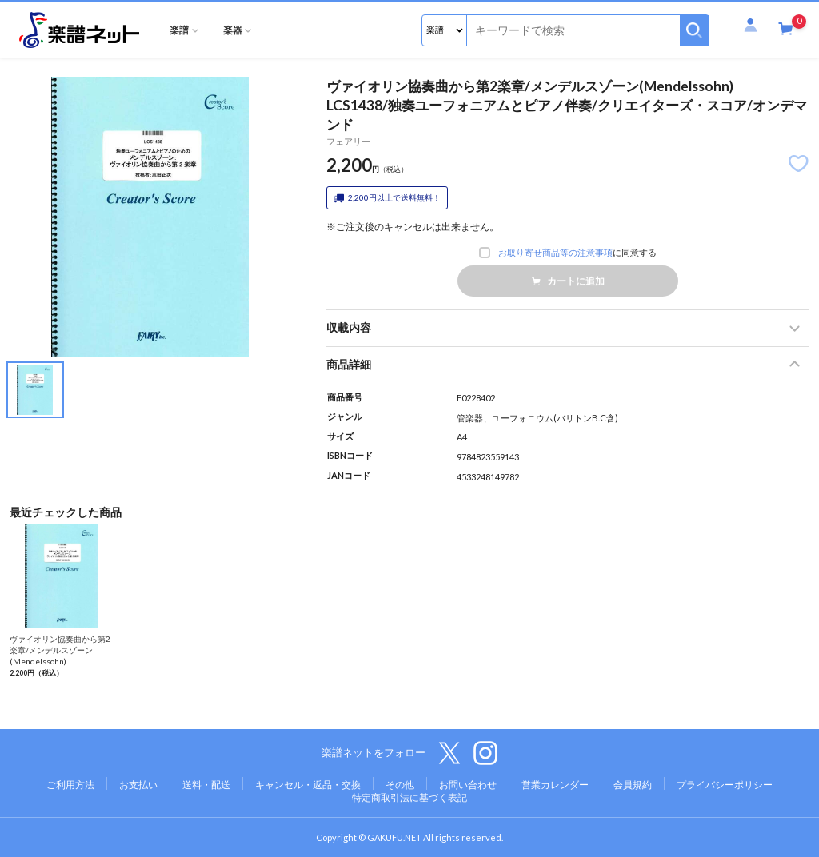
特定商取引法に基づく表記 (409, 797)
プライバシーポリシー (725, 785)
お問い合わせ (468, 785)
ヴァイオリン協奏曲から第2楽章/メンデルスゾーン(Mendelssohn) (60, 650)
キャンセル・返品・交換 (308, 785)
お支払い (138, 785)
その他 (400, 785)
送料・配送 (206, 785)
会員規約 (632, 785)
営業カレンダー (555, 785)
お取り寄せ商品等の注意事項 (555, 252)
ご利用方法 (70, 785)
